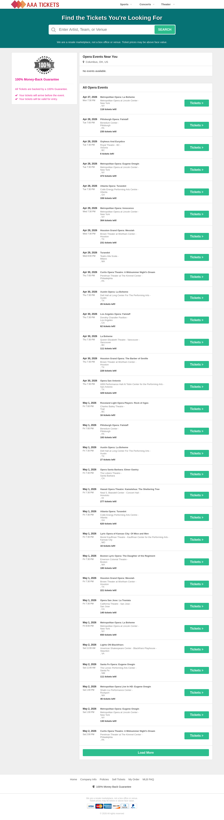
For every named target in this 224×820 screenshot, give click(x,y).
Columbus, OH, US (95, 61)
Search (164, 29)
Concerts (146, 4)
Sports (126, 4)
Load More (146, 752)
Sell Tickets (118, 779)
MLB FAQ (148, 779)
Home (73, 779)
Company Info (88, 779)
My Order (133, 779)
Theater (168, 4)
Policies (104, 779)
